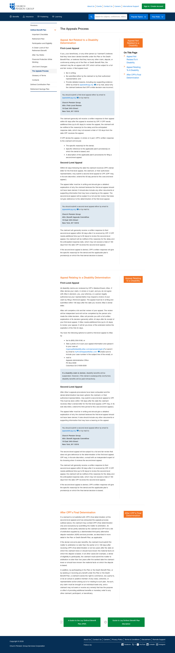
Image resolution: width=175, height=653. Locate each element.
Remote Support (159, 639)
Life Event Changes (39, 67)
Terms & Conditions (132, 639)
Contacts (35, 80)
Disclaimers (146, 639)
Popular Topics (138, 17)
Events (99, 6)
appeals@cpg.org (86, 85)
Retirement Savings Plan (39, 89)
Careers (117, 6)
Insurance (28, 17)
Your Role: (157, 17)
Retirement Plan (38, 39)
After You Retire (38, 55)
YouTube (141, 644)
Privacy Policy (117, 639)
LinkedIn (150, 644)
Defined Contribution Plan (40, 84)
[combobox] (111, 16)
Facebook (126, 644)
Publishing (42, 17)
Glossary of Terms (39, 75)
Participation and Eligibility (42, 43)
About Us (90, 6)
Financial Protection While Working (42, 60)
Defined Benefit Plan (38, 30)
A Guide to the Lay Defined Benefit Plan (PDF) (82, 622)
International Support (131, 6)
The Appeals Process (40, 71)
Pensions (33, 25)
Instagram (160, 644)
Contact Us (108, 6)
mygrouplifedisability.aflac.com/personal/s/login (84, 349)
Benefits (14, 17)
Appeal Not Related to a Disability (132, 59)
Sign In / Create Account (153, 6)
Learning (57, 17)
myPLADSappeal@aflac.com (86, 352)
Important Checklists (40, 34)
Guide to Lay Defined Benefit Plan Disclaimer (126, 622)
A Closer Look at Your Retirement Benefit (40, 49)
